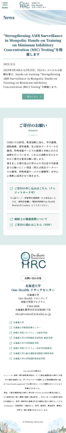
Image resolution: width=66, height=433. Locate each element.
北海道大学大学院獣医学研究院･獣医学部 (33, 337)
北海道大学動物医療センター (27, 327)
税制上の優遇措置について (30, 219)
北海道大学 (18, 322)
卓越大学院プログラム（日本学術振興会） (33, 348)
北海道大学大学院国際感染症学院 (29, 358)
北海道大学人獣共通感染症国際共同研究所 (33, 353)
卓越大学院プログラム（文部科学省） (31, 332)
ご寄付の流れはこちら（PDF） (33, 225)
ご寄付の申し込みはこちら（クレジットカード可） (35, 190)
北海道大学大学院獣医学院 (26, 342)
